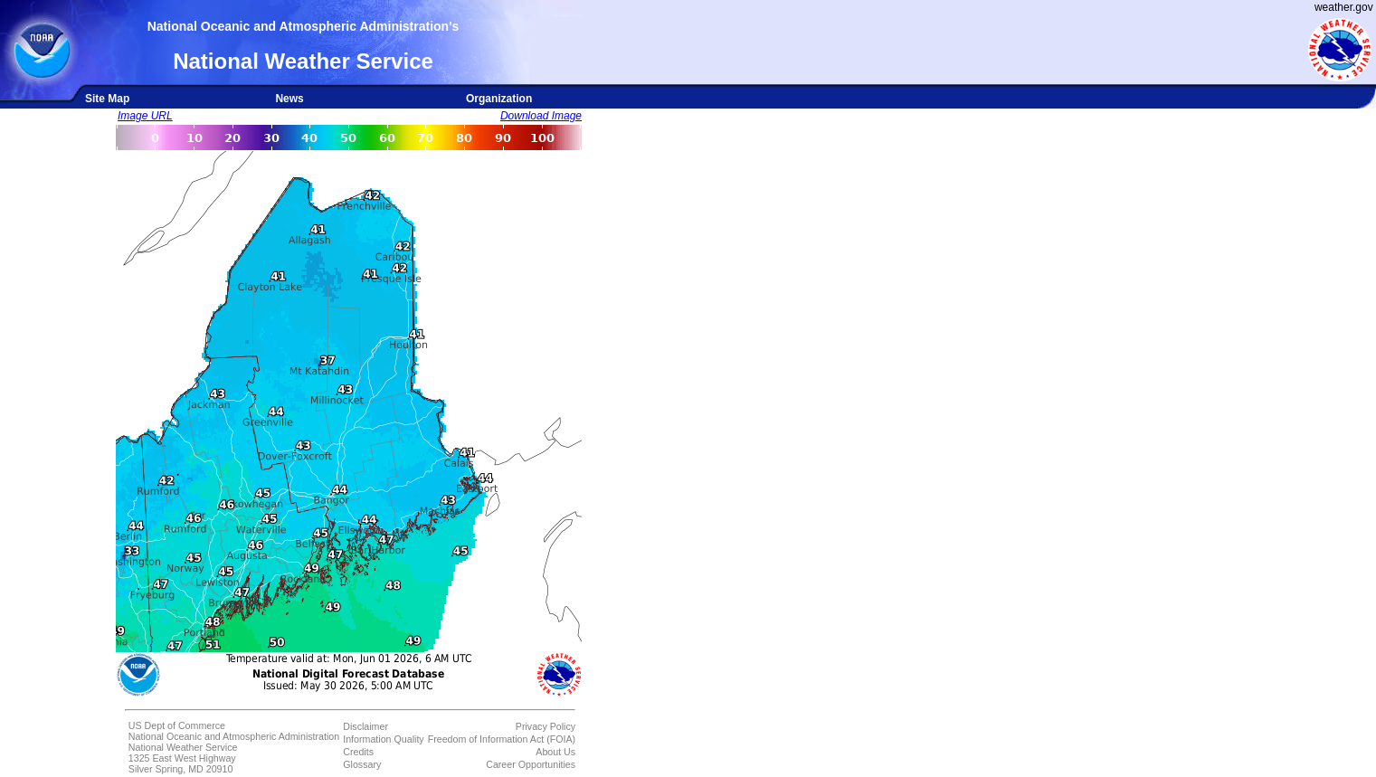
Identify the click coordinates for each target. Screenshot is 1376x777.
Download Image (541, 115)
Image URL (145, 115)
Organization (499, 98)
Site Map (107, 98)
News (289, 98)
